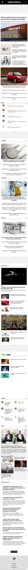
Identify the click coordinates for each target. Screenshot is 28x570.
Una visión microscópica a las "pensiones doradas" (9, 419)
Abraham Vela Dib (11, 126)
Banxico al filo (21, 402)
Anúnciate (14, 565)
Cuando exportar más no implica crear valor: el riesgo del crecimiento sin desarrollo (9, 411)
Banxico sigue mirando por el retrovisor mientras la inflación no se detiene (22, 420)
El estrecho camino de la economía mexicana (22, 410)
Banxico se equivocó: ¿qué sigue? (14, 127)
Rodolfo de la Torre (11, 104)
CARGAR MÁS (14, 551)
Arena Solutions (14, 567)
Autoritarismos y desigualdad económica (8, 404)
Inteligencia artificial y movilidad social (16, 106)
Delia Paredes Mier (11, 109)
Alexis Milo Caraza (21, 401)
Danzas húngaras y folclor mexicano (15, 116)
